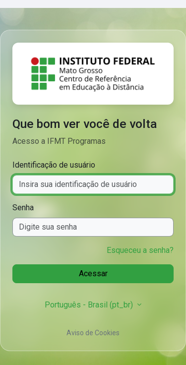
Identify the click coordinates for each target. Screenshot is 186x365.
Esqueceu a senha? (140, 250)
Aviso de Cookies (93, 333)
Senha (23, 207)
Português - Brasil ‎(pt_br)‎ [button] (90, 304)
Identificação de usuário (53, 165)
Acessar (93, 273)
